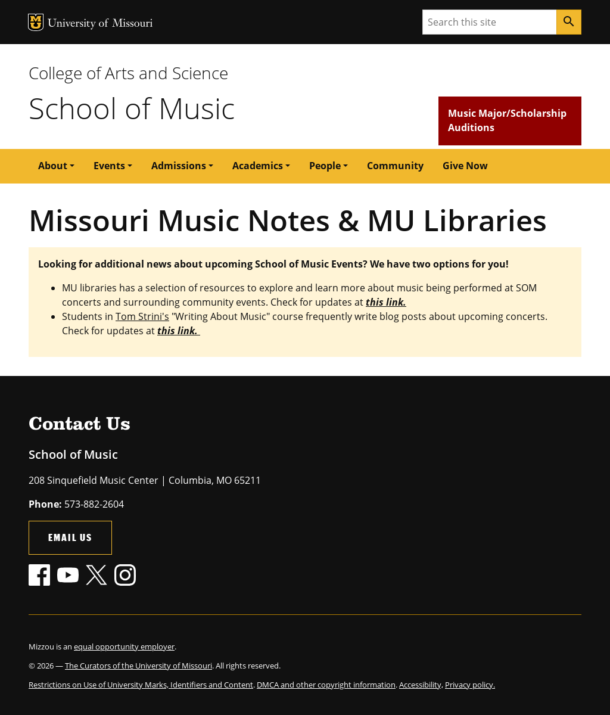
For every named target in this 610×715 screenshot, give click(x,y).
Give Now (465, 165)
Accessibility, (421, 684)
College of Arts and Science (128, 72)
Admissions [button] (178, 165)
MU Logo (35, 22)
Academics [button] (257, 165)
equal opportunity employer (124, 646)
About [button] (52, 165)
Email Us (70, 537)
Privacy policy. (470, 684)
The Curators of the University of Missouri (138, 665)
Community (395, 165)
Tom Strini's (142, 316)
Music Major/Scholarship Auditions (507, 120)
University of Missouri (100, 24)
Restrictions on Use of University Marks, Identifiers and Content (141, 684)
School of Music (132, 108)
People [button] (325, 165)
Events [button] (109, 165)
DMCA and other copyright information (326, 684)
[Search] (568, 22)
